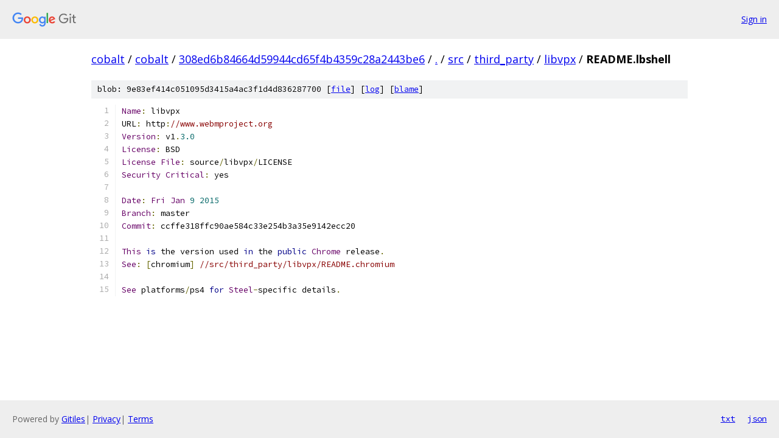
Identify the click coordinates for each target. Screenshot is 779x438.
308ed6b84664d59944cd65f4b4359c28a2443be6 (302, 59)
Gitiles (73, 419)
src (456, 59)
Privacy (107, 419)
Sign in (754, 19)
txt (728, 418)
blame (406, 89)
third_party (504, 59)
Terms (140, 419)
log (372, 89)
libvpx (560, 59)
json (757, 418)
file (341, 89)
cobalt (108, 59)
